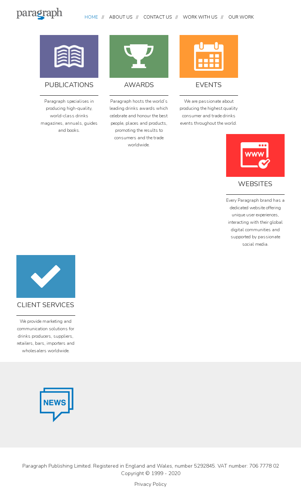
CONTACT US (157, 17)
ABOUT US (120, 17)
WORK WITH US (200, 17)
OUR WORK (241, 17)
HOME (91, 17)
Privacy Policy (150, 484)
